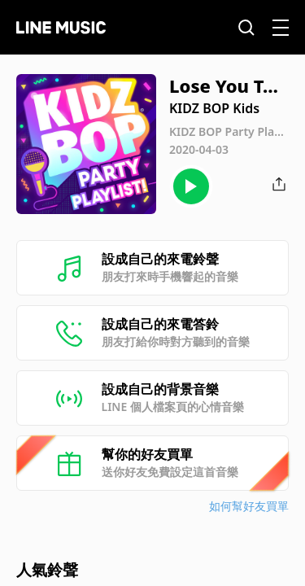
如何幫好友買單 (249, 506)
